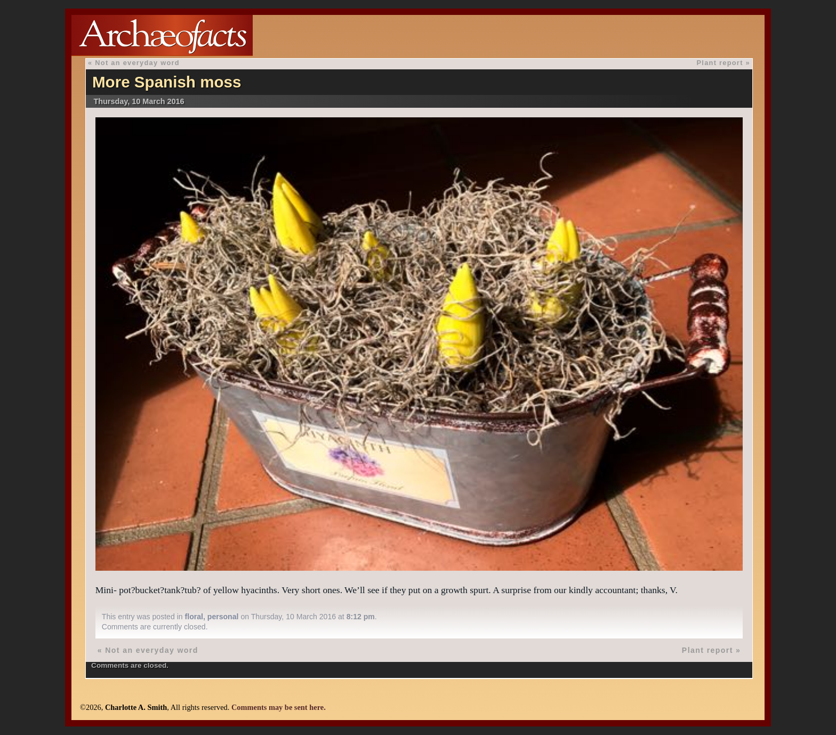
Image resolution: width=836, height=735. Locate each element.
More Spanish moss (167, 82)
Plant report (720, 63)
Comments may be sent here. (278, 707)
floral (194, 616)
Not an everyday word (137, 63)
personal (223, 616)
